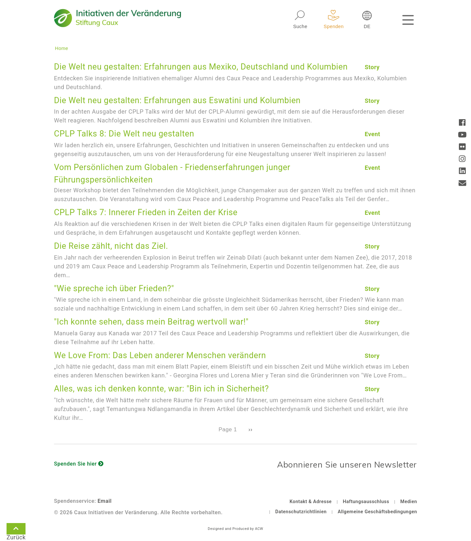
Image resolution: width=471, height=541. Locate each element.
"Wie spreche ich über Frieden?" (114, 288)
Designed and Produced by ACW (235, 529)
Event (372, 134)
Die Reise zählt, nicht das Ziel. (111, 246)
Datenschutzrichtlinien (301, 512)
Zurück (16, 529)
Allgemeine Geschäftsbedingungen (377, 512)
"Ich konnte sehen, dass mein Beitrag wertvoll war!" (151, 321)
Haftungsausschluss (366, 501)
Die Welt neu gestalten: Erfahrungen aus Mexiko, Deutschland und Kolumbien (201, 67)
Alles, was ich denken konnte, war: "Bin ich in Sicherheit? (161, 388)
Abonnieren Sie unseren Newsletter (347, 464)
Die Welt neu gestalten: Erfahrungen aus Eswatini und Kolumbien (177, 100)
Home (61, 48)
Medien (408, 501)
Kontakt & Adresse (310, 501)
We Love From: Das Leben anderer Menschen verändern (160, 355)
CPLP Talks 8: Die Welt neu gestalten (124, 133)
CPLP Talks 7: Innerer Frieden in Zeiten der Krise (145, 212)
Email (104, 501)
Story (372, 67)
